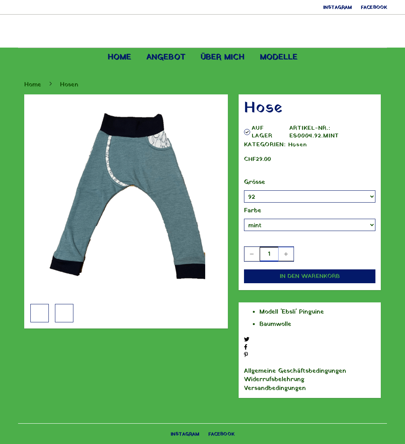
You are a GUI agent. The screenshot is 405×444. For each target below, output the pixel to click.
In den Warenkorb (310, 276)
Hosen (297, 144)
